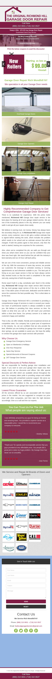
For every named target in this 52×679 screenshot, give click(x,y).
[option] (26, 64)
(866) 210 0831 (19, 26)
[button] (3, 64)
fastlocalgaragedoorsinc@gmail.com (28, 626)
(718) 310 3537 (33, 26)
